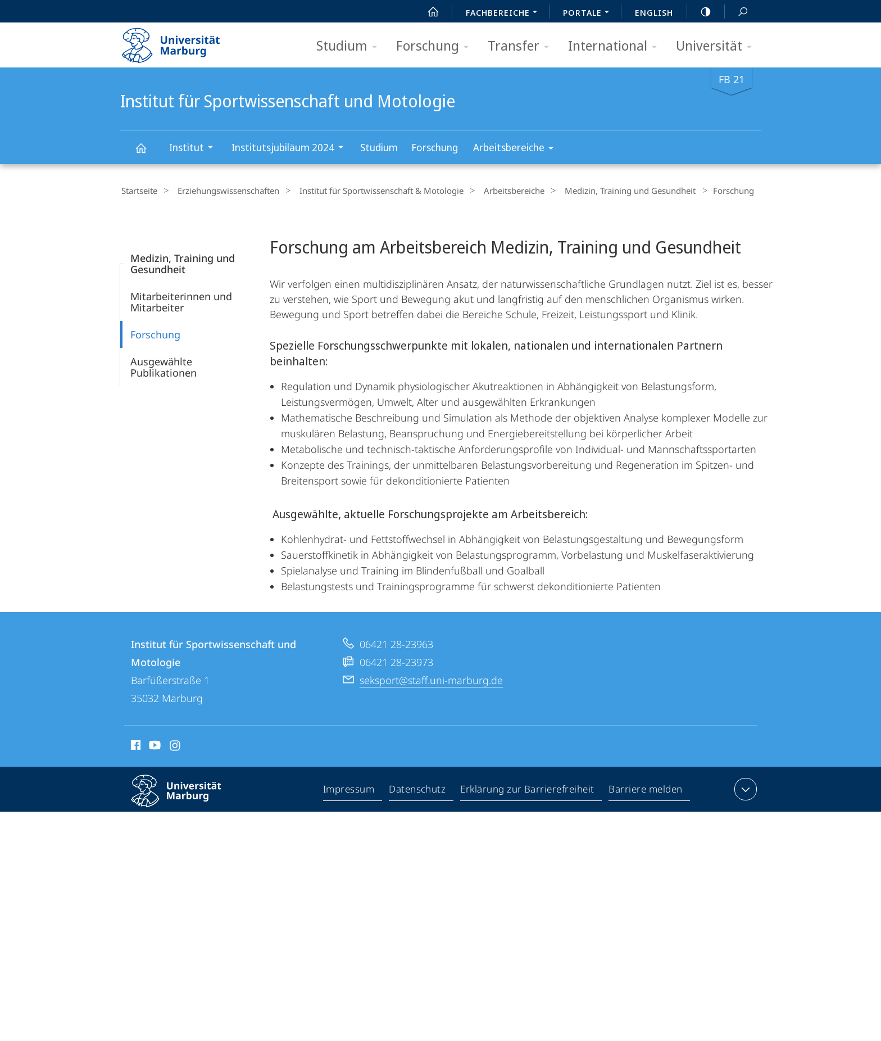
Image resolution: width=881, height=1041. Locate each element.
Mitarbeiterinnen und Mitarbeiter (181, 300)
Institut (194, 149)
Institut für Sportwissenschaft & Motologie (369, 190)
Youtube (154, 745)
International (616, 46)
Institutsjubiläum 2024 (291, 149)
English (654, 12)
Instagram (176, 745)
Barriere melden (645, 789)
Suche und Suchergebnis (736, 12)
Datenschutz (418, 789)
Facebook (135, 745)
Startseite (138, 190)
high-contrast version (699, 12)
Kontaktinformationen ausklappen (744, 787)
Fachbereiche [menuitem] (504, 13)
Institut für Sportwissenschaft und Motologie (147, 153)
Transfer (522, 46)
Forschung (436, 46)
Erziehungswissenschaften (222, 190)
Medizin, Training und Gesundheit (606, 190)
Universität (717, 46)
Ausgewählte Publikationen (163, 365)
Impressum (349, 789)
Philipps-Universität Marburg (186, 798)
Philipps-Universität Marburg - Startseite (180, 42)
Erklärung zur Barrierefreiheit (527, 789)
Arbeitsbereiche (517, 149)
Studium (350, 46)
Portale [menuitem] (589, 13)
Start (427, 12)
